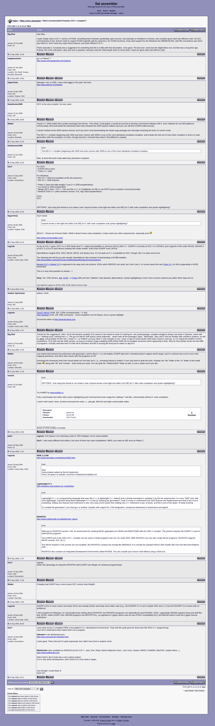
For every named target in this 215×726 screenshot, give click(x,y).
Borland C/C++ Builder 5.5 (48, 264)
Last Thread (189, 690)
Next (29, 26)
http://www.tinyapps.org (64, 319)
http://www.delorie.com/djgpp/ (49, 85)
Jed (60, 278)
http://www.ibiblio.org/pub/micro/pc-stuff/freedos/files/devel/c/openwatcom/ (69, 260)
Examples (115, 717)
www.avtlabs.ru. (57, 392)
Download (94, 717)
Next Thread (199, 690)
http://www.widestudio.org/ (48, 652)
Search (105, 11)
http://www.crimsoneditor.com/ (50, 238)
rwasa (113, 723)
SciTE (65, 278)
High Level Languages (30, 21)
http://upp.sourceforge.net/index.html (53, 637)
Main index (85, 717)
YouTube (126, 720)
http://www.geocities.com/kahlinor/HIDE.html (56, 458)
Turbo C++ (168, 264)
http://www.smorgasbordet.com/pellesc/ (54, 61)
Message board (126, 717)
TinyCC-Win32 (43, 312)
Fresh (74, 278)
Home (99, 11)
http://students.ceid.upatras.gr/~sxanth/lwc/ (55, 486)
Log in (121, 13)
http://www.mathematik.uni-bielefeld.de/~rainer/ (57, 519)
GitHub (119, 720)
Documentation (104, 717)
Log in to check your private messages (103, 13)
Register (113, 11)
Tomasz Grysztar (105, 720)
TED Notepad (43, 315)
